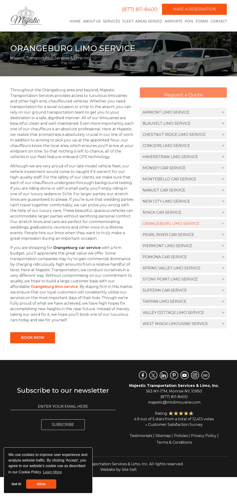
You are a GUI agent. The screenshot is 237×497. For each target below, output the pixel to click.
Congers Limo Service (183, 146)
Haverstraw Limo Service (183, 157)
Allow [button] (41, 484)
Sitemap (163, 435)
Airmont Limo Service (183, 112)
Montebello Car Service (183, 179)
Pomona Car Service (183, 257)
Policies (181, 435)
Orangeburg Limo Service (183, 223)
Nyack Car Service (183, 212)
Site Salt (129, 469)
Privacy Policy (203, 435)
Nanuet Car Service (183, 190)
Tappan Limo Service (183, 301)
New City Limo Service (183, 201)
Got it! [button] (16, 484)
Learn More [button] (52, 472)
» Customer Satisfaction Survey (174, 424)
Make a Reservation (194, 9)
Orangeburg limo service (54, 286)
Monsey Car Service (183, 168)
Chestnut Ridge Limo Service (183, 134)
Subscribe (63, 424)
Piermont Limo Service (183, 246)
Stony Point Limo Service (183, 279)
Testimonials (141, 435)
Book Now (32, 337)
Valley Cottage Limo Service (183, 312)
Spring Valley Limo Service (183, 268)
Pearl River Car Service (183, 235)
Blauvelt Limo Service (183, 123)
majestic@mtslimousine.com (174, 402)
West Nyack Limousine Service (183, 324)
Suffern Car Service (183, 290)
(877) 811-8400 (139, 9)
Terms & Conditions (174, 442)
